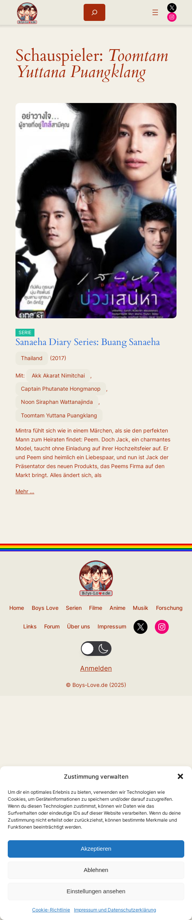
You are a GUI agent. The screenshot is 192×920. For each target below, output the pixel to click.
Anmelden (96, 668)
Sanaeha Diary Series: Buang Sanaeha (87, 338)
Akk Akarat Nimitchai (58, 375)
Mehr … (24, 491)
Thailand (32, 358)
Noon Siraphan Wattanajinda (57, 401)
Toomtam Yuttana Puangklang (59, 415)
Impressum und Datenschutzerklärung (115, 910)
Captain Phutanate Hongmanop (61, 388)
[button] (180, 776)
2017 (58, 358)
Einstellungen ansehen (96, 891)
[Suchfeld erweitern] (94, 12)
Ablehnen (96, 870)
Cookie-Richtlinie (51, 910)
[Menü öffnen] (155, 12)
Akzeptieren (96, 848)
